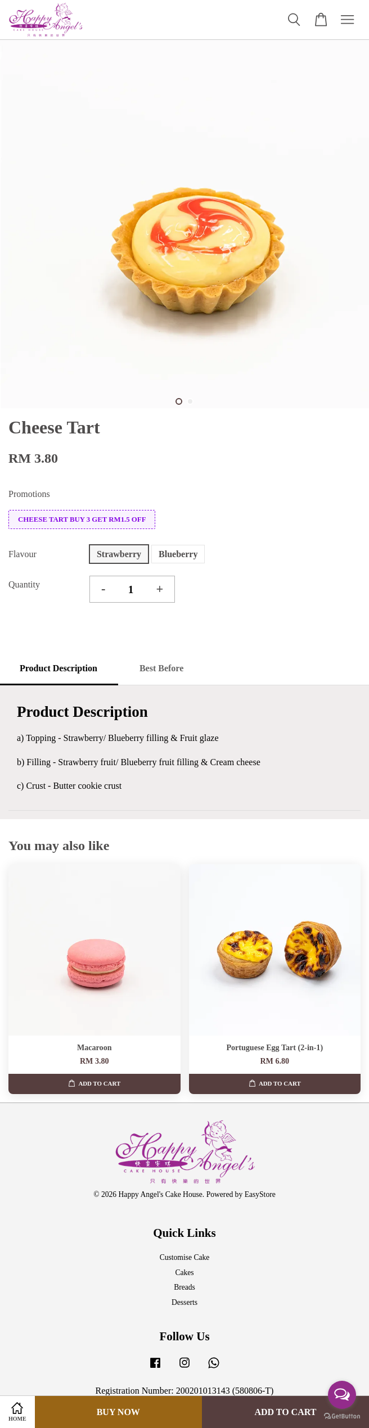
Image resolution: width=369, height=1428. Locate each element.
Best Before (161, 668)
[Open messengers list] (342, 1395)
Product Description (58, 668)
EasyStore (260, 1194)
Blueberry (178, 554)
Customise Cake (185, 1257)
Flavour (22, 554)
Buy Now (118, 1412)
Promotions (29, 494)
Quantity (24, 584)
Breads (184, 1287)
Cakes (184, 1272)
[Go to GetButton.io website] (342, 1416)
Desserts (184, 1302)
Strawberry (119, 554)
